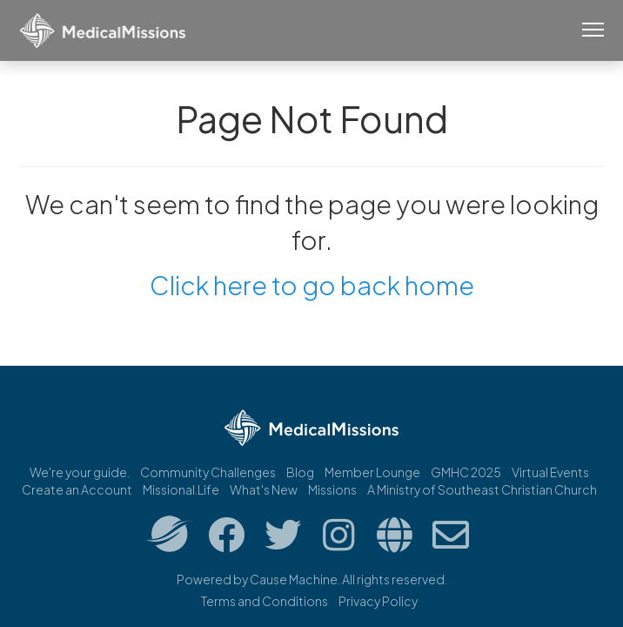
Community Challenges (208, 472)
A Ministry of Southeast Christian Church (482, 489)
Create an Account (77, 489)
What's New (264, 489)
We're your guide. (80, 472)
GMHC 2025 (466, 472)
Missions (332, 489)
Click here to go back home (312, 284)
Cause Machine (294, 579)
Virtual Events (550, 472)
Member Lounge (372, 472)
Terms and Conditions (264, 601)
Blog (300, 472)
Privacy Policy (378, 601)
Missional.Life (181, 489)
